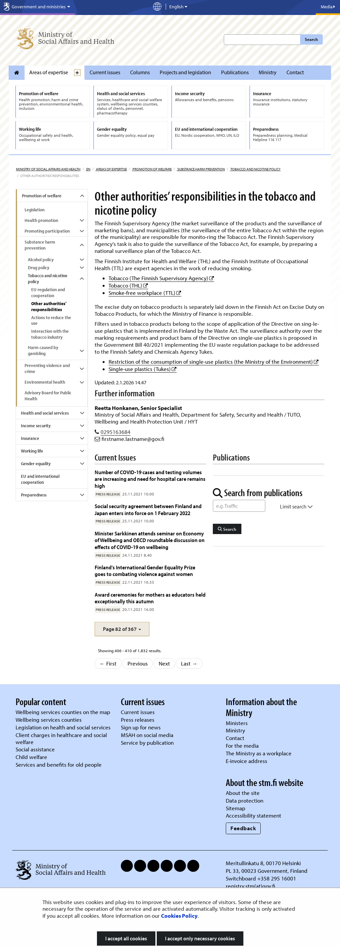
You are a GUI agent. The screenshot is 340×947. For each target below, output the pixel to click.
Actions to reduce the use (51, 320)
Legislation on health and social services (63, 727)
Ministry (268, 72)
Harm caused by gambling (43, 350)
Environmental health (45, 382)
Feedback (243, 828)
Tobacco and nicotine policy (255, 169)
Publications (235, 72)
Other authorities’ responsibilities (48, 306)
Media (328, 7)
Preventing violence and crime (47, 368)
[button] (122, 629)
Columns (140, 72)
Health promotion (41, 220)
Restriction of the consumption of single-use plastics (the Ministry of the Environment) (214, 361)
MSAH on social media (147, 734)
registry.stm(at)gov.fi (251, 885)
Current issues (105, 72)
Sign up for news (141, 727)
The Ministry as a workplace (259, 753)
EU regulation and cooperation (48, 292)
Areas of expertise (48, 72)
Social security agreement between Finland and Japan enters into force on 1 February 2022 (148, 509)
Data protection (244, 800)
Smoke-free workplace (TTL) (145, 292)
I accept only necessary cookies (200, 938)
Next (164, 663)
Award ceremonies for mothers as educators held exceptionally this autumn (150, 598)
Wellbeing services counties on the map (63, 711)
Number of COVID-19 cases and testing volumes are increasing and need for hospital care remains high (150, 479)
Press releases (137, 719)
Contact (295, 72)
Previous (138, 663)
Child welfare (31, 756)
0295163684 (115, 431)
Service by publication (147, 742)
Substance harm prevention (201, 169)
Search (311, 39)
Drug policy (38, 268)
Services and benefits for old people (59, 764)
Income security (35, 426)
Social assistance (35, 749)
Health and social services (45, 413)
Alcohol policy (40, 260)
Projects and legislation (185, 72)
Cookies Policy (179, 915)
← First (108, 663)
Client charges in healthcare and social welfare (61, 738)
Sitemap (235, 808)
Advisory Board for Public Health (48, 396)
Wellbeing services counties (49, 719)
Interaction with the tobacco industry (50, 334)
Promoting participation (47, 231)
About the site (243, 792)
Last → (189, 663)
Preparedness (33, 495)
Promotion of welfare (152, 169)
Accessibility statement (253, 815)
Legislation (34, 210)
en (88, 169)
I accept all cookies (126, 938)
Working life (32, 451)
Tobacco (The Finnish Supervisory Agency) (161, 278)
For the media (242, 745)
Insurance (30, 438)
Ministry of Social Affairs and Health (48, 169)
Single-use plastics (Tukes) (143, 368)
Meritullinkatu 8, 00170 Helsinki (263, 862)
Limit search (296, 506)
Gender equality (35, 464)
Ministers (237, 722)
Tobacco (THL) (128, 285)
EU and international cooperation (40, 479)
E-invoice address (246, 760)
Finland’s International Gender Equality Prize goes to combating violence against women (145, 570)
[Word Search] (239, 506)
